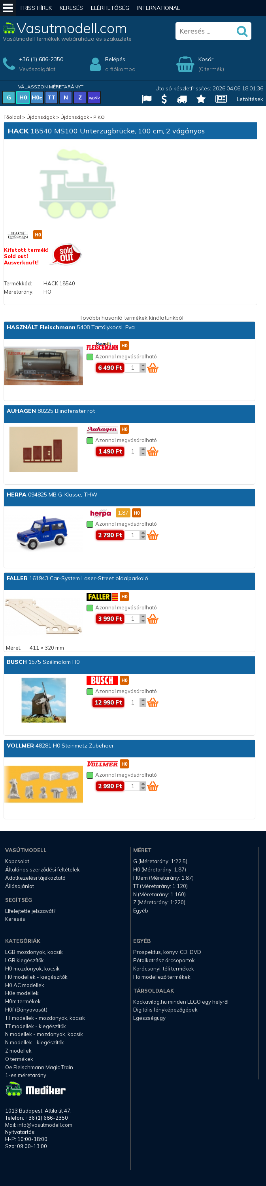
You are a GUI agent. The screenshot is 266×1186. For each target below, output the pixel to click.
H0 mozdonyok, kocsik (32, 968)
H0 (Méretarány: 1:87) (159, 869)
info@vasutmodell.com (44, 1125)
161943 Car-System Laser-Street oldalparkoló (77, 578)
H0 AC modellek (24, 985)
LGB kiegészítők (24, 960)
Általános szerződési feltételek (42, 869)
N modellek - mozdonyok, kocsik (44, 1034)
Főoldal (12, 117)
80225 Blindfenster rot (51, 410)
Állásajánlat (19, 886)
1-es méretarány (25, 1075)
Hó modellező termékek (162, 977)
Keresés (71, 7)
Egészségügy (149, 1018)
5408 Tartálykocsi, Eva (71, 327)
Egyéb (140, 910)
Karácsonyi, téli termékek (163, 968)
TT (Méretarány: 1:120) (160, 886)
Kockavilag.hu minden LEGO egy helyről (180, 1002)
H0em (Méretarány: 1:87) (163, 878)
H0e (37, 97)
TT (51, 97)
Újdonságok (40, 117)
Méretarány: (19, 292)
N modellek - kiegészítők (34, 1042)
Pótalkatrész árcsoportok (164, 960)
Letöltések (250, 99)
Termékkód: (18, 283)
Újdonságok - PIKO (82, 117)
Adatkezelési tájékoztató (35, 878)
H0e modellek (22, 993)
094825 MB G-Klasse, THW (52, 494)
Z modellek (18, 1050)
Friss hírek (36, 7)
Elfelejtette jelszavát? (30, 911)
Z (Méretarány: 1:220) (159, 902)
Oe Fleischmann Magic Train (39, 1067)
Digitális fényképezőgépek (165, 1009)
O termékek (19, 1059)
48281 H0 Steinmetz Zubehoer (60, 745)
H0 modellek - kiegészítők (36, 977)
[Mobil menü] (8, 8)
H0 (23, 97)
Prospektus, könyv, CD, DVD (167, 952)
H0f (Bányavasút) (26, 1009)
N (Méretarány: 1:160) (159, 894)
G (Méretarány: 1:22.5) (160, 861)
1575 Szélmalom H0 (43, 661)
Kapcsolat (17, 861)
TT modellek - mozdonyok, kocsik (45, 1018)
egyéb (94, 97)
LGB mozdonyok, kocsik (34, 952)
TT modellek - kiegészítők (35, 1026)
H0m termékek (23, 1001)
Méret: (13, 648)
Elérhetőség (110, 7)
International (158, 7)
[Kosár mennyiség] (132, 368)
